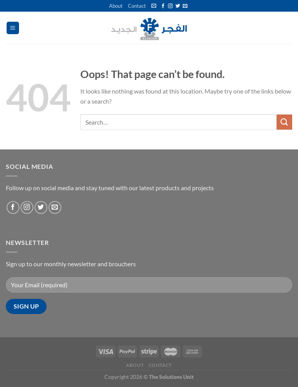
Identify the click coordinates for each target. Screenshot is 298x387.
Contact (137, 6)
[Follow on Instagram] (170, 6)
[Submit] (284, 122)
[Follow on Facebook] (163, 6)
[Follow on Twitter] (177, 6)
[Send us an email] (185, 6)
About (116, 6)
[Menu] (13, 28)
